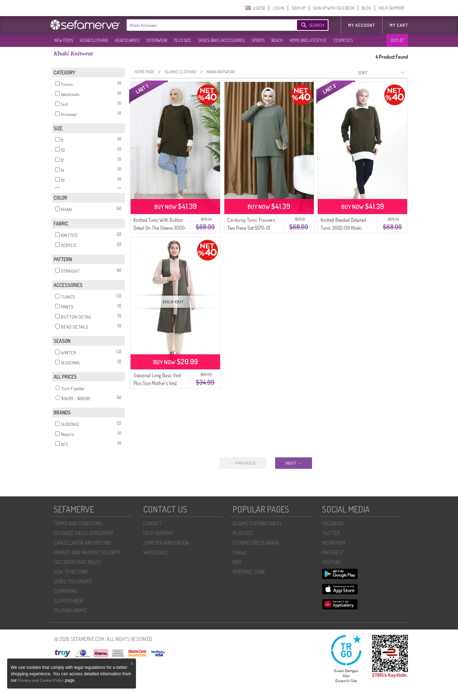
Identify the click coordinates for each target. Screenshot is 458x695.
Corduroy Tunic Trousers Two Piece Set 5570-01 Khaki (251, 228)
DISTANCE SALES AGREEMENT (83, 533)
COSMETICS (343, 40)
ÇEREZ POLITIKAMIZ (73, 581)
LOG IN (278, 8)
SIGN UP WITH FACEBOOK (333, 8)
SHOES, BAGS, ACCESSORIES (221, 40)
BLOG (366, 8)
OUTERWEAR (156, 40)
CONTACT (152, 523)
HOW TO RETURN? (71, 572)
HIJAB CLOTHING (94, 40)
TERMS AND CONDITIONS (78, 523)
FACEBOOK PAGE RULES (77, 562)
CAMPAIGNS (65, 591)
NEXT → (293, 463)
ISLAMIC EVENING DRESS (257, 523)
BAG (237, 562)
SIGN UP (298, 8)
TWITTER (331, 533)
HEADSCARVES (127, 40)
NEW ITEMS (63, 40)
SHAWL (240, 552)
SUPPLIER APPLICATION (166, 543)
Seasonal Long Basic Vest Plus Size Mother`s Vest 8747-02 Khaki (157, 383)
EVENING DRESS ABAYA (256, 543)
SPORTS (258, 40)
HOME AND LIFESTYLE (307, 40)
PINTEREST (333, 552)
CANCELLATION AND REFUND (82, 543)
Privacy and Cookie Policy (41, 680)
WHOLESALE (155, 552)
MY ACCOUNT (361, 25)
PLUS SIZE (182, 40)
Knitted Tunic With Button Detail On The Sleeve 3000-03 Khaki (160, 228)
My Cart (399, 25)
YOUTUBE (331, 562)
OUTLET (397, 40)
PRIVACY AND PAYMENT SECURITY (87, 552)
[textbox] (205, 25)
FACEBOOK (333, 523)
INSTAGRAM (333, 543)
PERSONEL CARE (249, 572)
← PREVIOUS (242, 463)
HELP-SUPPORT (391, 8)
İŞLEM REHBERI (68, 601)
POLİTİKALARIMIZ (70, 610)
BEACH (277, 40)
